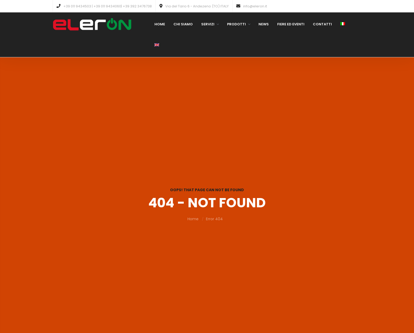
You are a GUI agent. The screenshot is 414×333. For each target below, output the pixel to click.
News (263, 24)
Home (159, 24)
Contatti (322, 24)
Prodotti (238, 24)
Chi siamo (183, 24)
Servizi (210, 24)
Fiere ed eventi (290, 24)
